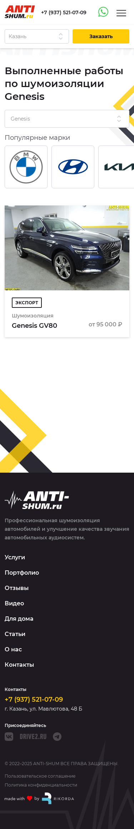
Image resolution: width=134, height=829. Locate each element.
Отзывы (17, 588)
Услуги (15, 557)
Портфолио (22, 572)
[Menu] (121, 12)
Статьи (15, 634)
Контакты (19, 664)
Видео (14, 603)
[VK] (9, 736)
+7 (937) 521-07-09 (34, 699)
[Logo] (20, 11)
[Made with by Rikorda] (40, 798)
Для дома (19, 618)
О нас (13, 649)
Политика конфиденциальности (41, 785)
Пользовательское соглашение (40, 776)
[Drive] (33, 736)
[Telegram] (57, 736)
